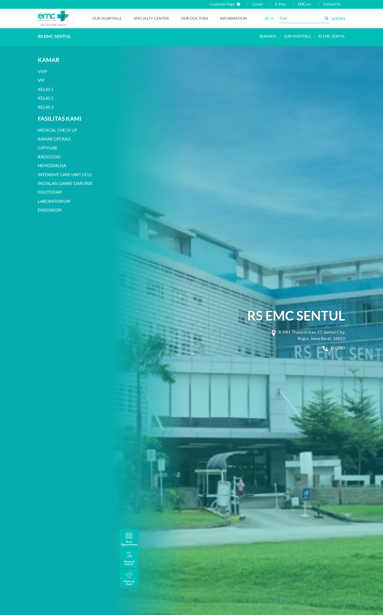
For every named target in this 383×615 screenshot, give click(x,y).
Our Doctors (194, 18)
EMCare (304, 4)
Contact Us (332, 4)
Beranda (268, 36)
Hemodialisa (52, 165)
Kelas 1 (45, 89)
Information (233, 18)
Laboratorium (54, 201)
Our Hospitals (106, 18)
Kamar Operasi (54, 138)
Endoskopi (50, 209)
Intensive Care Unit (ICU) (65, 174)
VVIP (42, 71)
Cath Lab (47, 147)
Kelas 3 (45, 107)
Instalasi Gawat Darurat (65, 183)
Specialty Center (151, 18)
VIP (41, 80)
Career (257, 4)
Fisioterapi (50, 192)
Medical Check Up (57, 130)
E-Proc (280, 4)
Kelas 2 (45, 98)
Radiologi (49, 156)
